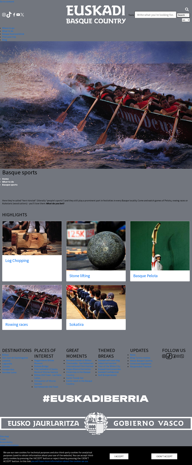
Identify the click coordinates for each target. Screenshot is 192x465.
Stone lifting (79, 275)
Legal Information (9, 445)
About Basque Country (141, 360)
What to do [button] (7, 30)
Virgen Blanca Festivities (78, 369)
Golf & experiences (107, 374)
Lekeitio (6, 360)
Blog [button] (4, 39)
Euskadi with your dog (109, 360)
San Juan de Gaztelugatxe (15, 357)
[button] (187, 9)
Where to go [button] (8, 28)
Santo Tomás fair (74, 377)
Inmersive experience (140, 363)
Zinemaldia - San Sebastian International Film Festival (79, 365)
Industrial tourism (107, 363)
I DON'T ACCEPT (164, 456)
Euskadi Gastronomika (109, 369)
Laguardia (7, 363)
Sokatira (76, 324)
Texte (131, 14)
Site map (4, 436)
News (133, 354)
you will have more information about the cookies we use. (59, 461)
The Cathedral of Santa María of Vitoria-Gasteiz (46, 370)
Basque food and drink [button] (13, 33)
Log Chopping (17, 260)
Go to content (7, 1)
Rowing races (16, 324)
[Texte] (155, 14)
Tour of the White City (109, 366)
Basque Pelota (145, 275)
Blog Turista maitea (140, 357)
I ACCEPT (119, 456)
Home (5, 178)
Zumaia (6, 366)
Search (183, 15)
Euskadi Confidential (108, 372)
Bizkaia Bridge (41, 366)
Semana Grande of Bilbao (79, 360)
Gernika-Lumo (9, 372)
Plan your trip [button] (9, 36)
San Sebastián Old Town (46, 386)
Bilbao (5, 354)
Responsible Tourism (140, 366)
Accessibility (6, 442)
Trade (3, 439)
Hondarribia (8, 369)
